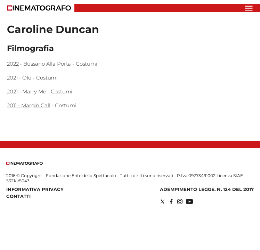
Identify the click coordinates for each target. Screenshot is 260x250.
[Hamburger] (249, 8)
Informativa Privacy (35, 189)
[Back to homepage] (24, 163)
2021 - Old (19, 77)
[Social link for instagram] (179, 201)
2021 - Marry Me (26, 91)
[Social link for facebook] (171, 201)
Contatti (18, 196)
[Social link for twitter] (162, 201)
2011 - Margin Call (28, 105)
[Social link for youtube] (189, 201)
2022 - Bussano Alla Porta (39, 63)
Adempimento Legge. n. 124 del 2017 (207, 189)
